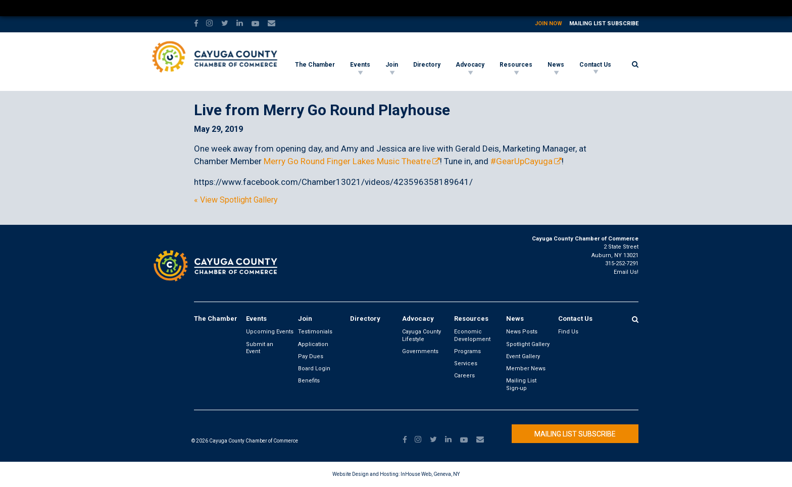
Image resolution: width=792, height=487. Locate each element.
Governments (420, 351)
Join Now (548, 23)
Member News (526, 368)
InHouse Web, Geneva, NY (430, 474)
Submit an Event (259, 348)
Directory (426, 64)
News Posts (521, 331)
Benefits (309, 380)
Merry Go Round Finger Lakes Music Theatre (347, 161)
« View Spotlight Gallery (236, 200)
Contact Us (595, 64)
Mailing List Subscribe (603, 23)
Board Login (314, 368)
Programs (467, 351)
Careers (464, 375)
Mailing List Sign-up (521, 384)
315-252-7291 (621, 263)
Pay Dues (310, 356)
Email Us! (626, 272)
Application (313, 344)
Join (391, 64)
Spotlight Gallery (528, 344)
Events (360, 64)
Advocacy (470, 64)
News (556, 64)
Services (465, 363)
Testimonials (315, 331)
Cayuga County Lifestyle (421, 335)
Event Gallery (523, 356)
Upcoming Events (269, 331)
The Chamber (315, 64)
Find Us (568, 331)
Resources (516, 64)
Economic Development (472, 335)
